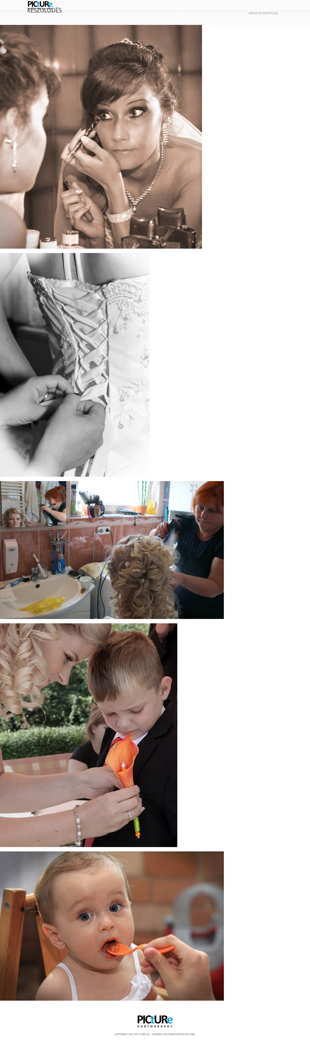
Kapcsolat (271, 8)
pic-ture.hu (142, 1034)
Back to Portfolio (263, 13)
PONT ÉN (233, 8)
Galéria (179, 8)
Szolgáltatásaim (206, 8)
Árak (250, 8)
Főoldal (158, 8)
